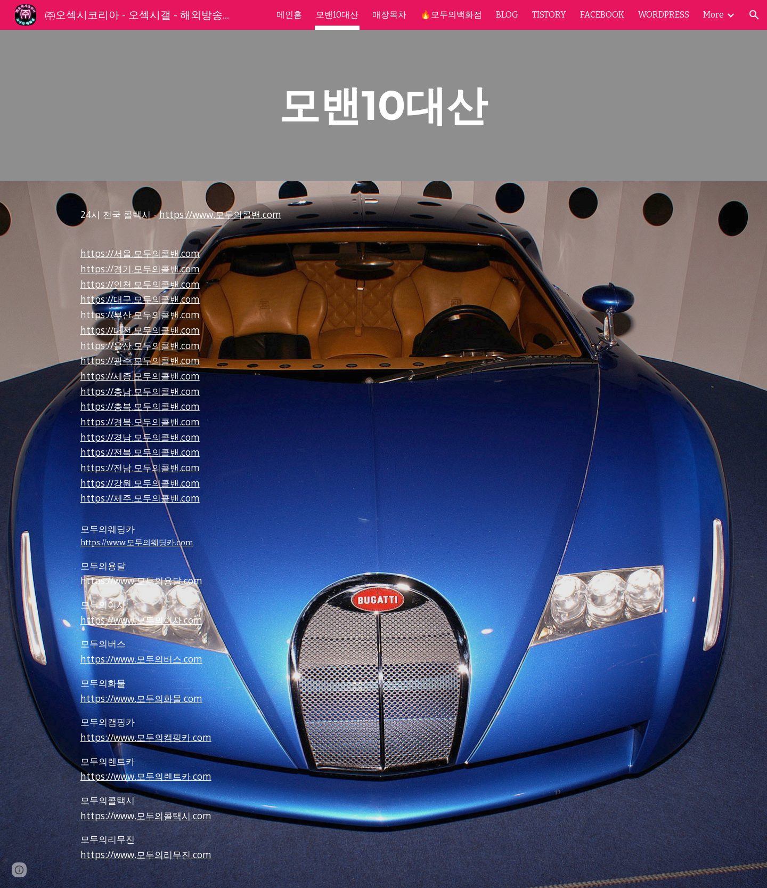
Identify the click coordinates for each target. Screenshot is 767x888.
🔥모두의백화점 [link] (451, 15)
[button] (754, 15)
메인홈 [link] (289, 15)
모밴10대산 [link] (337, 15)
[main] (383, 105)
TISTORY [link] (549, 15)
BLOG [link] (507, 15)
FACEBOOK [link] (602, 15)
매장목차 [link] (389, 15)
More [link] (713, 15)
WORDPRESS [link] (663, 15)
